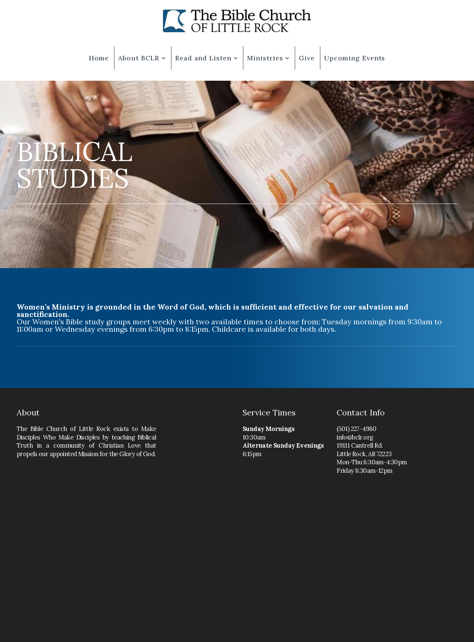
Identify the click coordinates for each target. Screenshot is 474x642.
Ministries (268, 58)
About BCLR (142, 58)
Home (99, 58)
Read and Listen (206, 58)
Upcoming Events (354, 58)
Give (307, 58)
